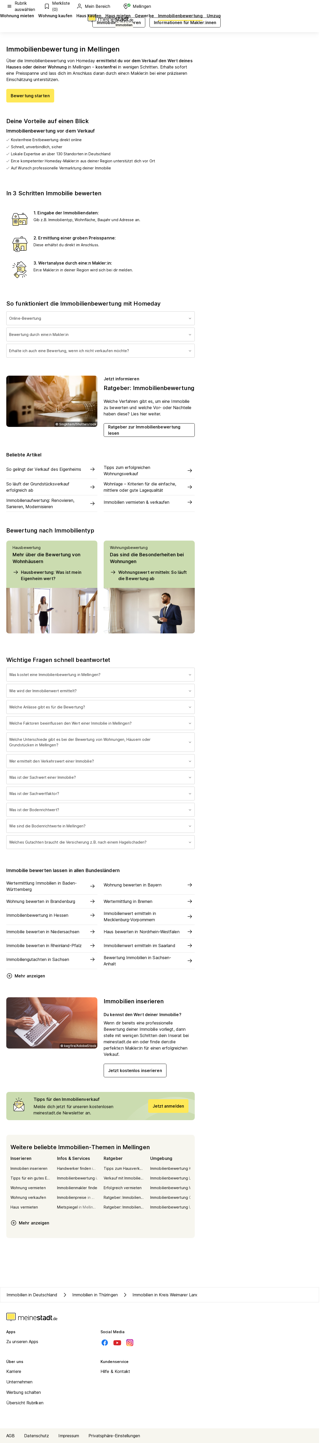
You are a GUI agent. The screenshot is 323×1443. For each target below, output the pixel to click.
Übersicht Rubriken (24, 1402)
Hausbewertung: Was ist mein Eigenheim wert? (47, 575)
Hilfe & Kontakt (115, 1371)
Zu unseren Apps (22, 1341)
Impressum (68, 1435)
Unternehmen (19, 1381)
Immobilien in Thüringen (90, 1295)
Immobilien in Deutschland (32, 1294)
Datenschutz (36, 1435)
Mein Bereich (93, 6)
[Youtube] (117, 1342)
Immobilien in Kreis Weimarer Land (160, 1295)
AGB (10, 1435)
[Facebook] (105, 1342)
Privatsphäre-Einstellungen (114, 1435)
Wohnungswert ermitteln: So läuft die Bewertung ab (148, 575)
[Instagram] (130, 1342)
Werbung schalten (23, 1392)
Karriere (13, 1371)
